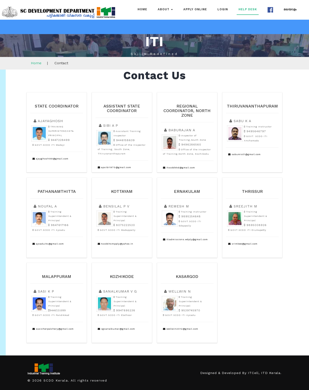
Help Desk (248, 9)
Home (142, 9)
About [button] (165, 9)
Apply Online (195, 9)
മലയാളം (290, 9)
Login (222, 9)
